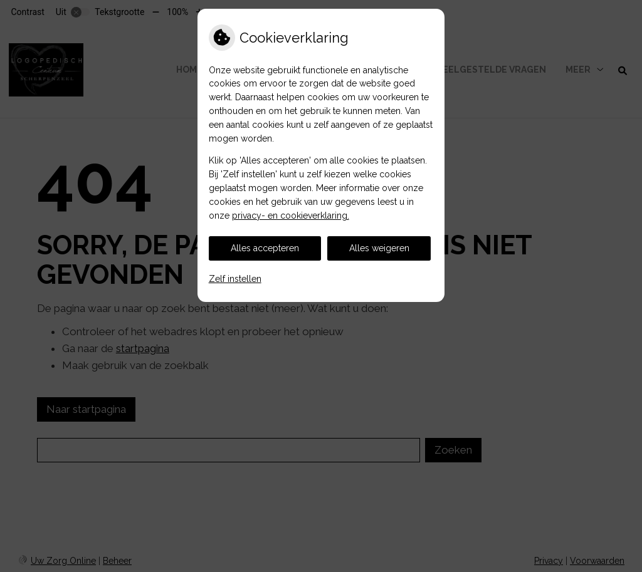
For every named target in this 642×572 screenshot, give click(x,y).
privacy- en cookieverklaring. (290, 216)
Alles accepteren (265, 248)
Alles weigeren (379, 248)
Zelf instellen (235, 279)
